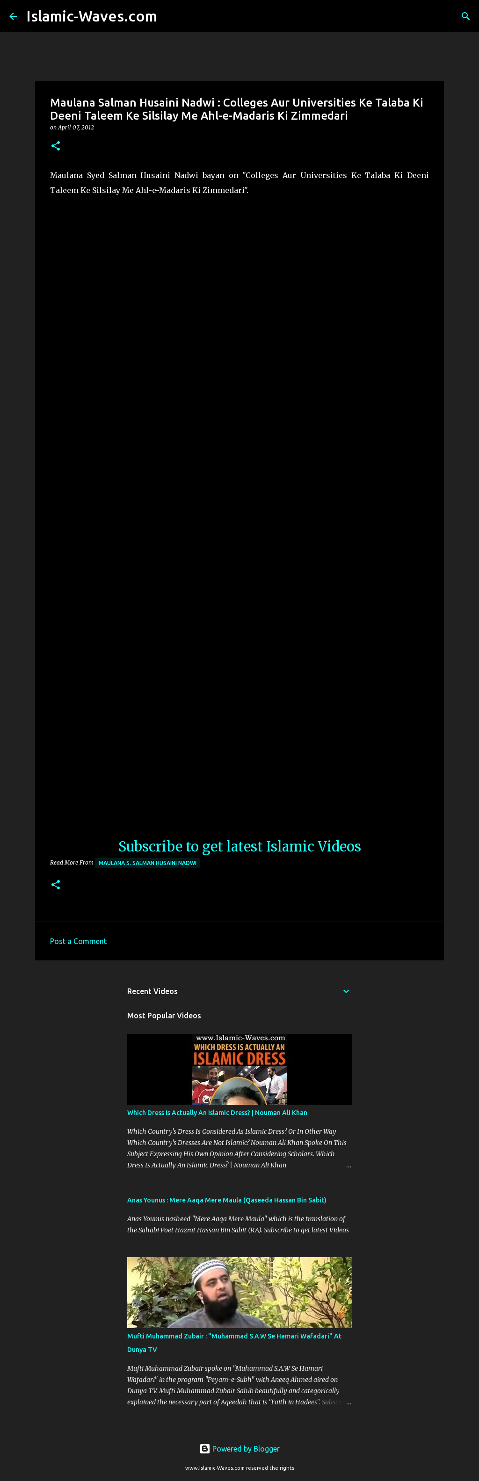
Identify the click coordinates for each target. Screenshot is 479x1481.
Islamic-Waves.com (91, 15)
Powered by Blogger (239, 1449)
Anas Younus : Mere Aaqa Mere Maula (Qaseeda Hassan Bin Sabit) (227, 1200)
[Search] (170, 16)
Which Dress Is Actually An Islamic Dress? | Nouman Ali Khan (217, 1112)
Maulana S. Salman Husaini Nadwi (147, 863)
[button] (55, 146)
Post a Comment (78, 941)
